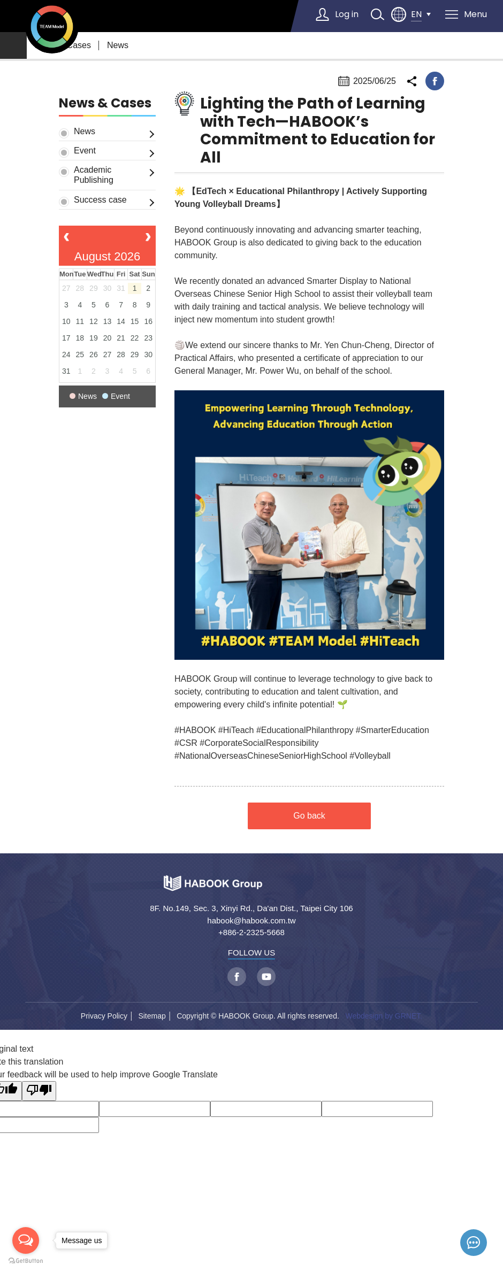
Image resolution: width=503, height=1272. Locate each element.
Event (85, 150)
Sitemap (151, 1016)
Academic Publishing (93, 174)
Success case (100, 199)
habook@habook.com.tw (251, 920)
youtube (266, 976)
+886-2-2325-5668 (251, 932)
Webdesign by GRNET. (383, 1016)
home (13, 45)
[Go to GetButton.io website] (26, 1261)
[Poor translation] (39, 1091)
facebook (434, 81)
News (117, 45)
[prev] (66, 238)
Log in (347, 14)
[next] (148, 238)
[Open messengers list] (25, 1240)
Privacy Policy (104, 1016)
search (377, 14)
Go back (309, 815)
